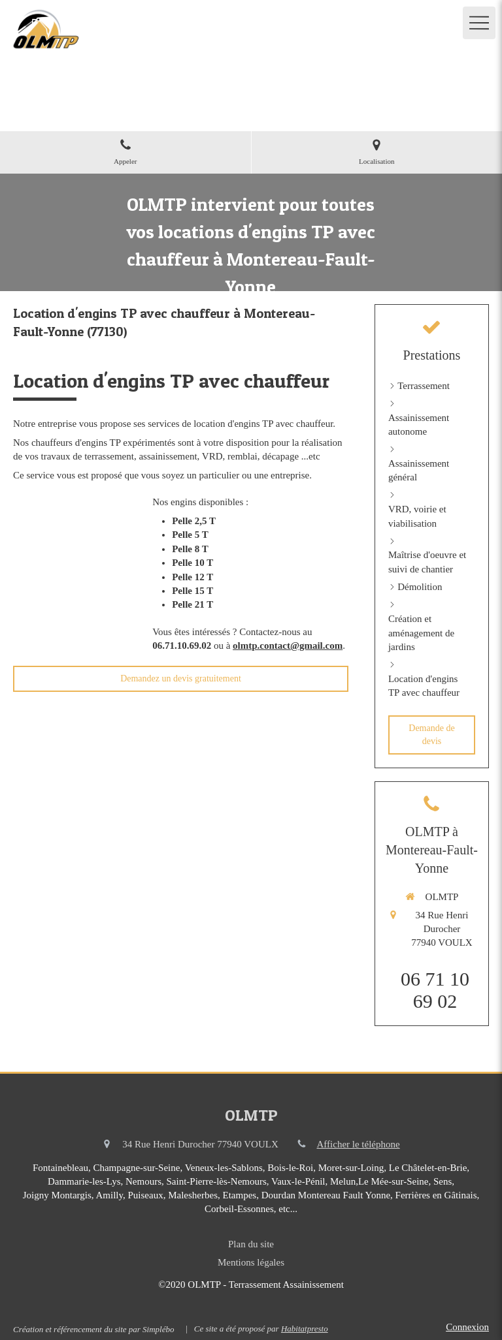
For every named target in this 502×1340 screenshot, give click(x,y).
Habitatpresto (304, 1328)
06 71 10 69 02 (435, 990)
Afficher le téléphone (358, 1144)
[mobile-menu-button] (479, 23)
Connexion (467, 1327)
